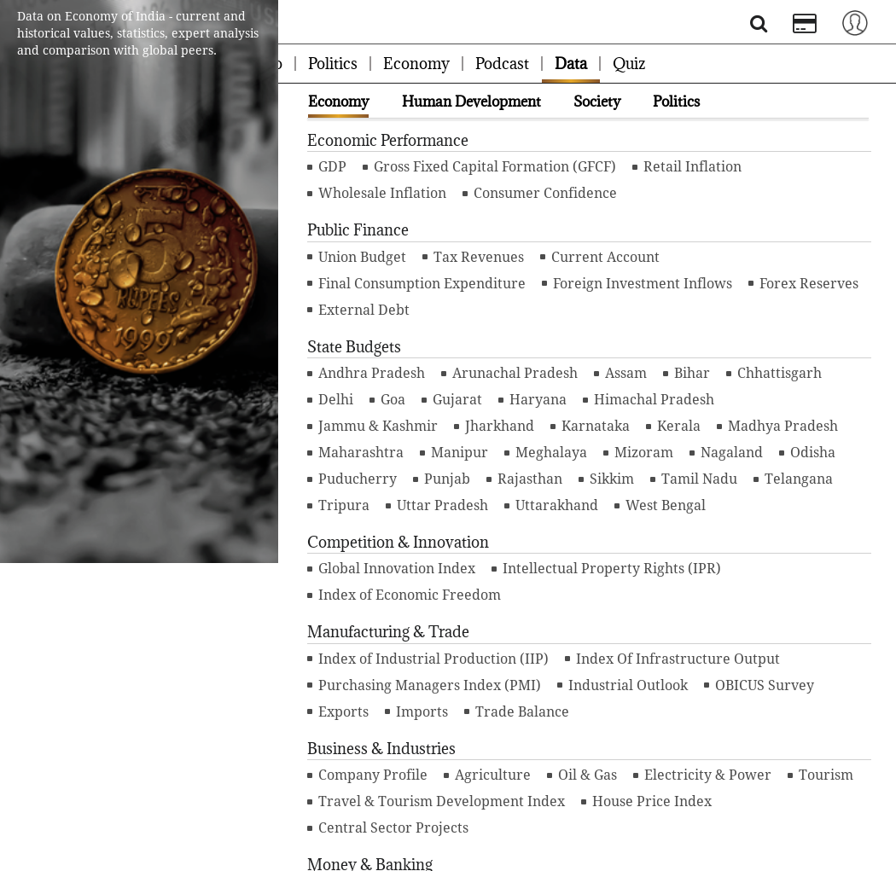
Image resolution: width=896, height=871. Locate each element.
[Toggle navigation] (855, 21)
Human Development (471, 101)
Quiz (629, 63)
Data (571, 63)
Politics (333, 63)
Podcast (502, 63)
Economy (416, 63)
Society (596, 101)
